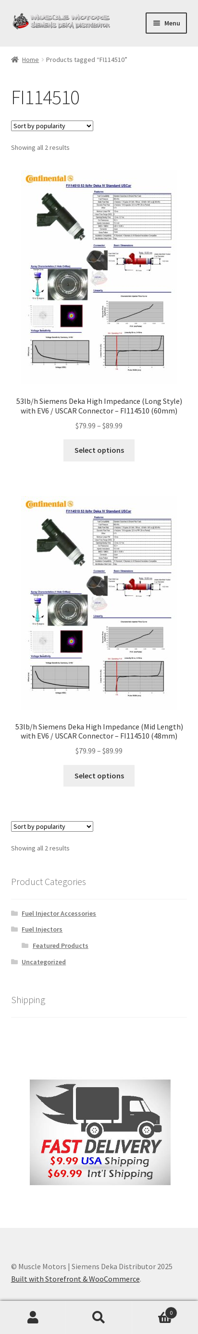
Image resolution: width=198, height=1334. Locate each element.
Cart (155, 1310)
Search (99, 1317)
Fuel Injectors (42, 929)
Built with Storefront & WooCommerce (75, 1279)
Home (30, 59)
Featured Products (60, 945)
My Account (33, 1317)
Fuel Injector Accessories (59, 913)
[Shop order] (52, 126)
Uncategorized (44, 962)
